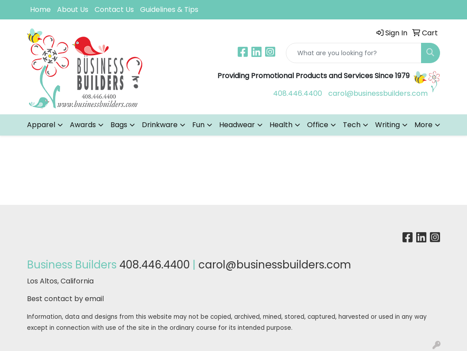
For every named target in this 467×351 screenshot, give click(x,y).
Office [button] (317, 125)
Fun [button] (198, 125)
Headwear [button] (237, 125)
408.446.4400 (297, 93)
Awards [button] (83, 125)
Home (40, 9)
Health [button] (281, 125)
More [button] (423, 125)
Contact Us (114, 9)
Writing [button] (387, 125)
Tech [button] (352, 125)
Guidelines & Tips (169, 9)
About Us (72, 9)
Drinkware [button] (160, 125)
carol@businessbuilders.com (378, 93)
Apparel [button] (41, 125)
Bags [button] (118, 125)
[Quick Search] (353, 53)
